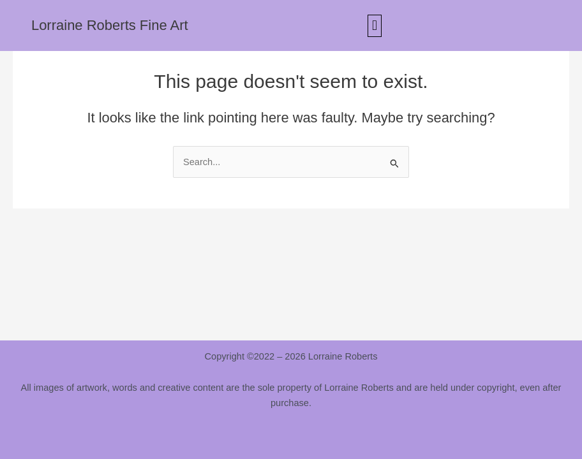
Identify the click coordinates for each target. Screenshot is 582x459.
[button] (374, 26)
